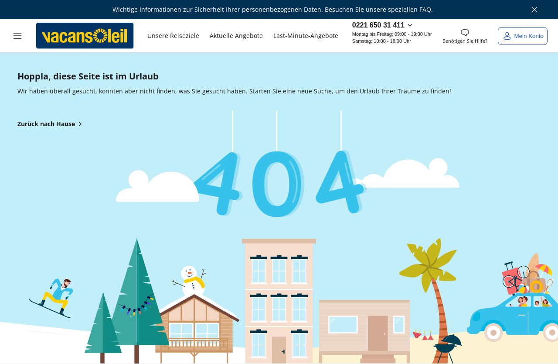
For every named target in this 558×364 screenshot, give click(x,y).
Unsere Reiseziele (173, 35)
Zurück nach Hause (51, 124)
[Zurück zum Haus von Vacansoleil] (85, 36)
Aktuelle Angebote (236, 35)
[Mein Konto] (523, 36)
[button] (17, 36)
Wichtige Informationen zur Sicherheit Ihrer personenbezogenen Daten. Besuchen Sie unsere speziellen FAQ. (272, 9)
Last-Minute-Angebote (305, 35)
